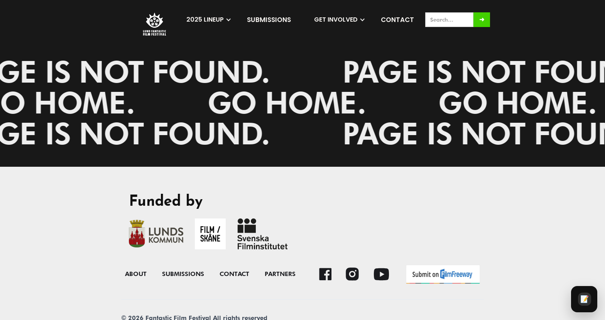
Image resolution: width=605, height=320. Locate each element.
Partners (280, 274)
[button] (209, 19)
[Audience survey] (584, 299)
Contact (397, 19)
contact (234, 274)
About (136, 274)
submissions (269, 19)
